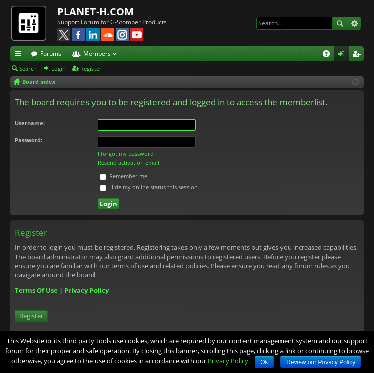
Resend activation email (128, 162)
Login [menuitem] (343, 55)
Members (97, 53)
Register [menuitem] (358, 55)
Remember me (123, 176)
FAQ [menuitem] (329, 55)
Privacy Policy (86, 290)
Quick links (19, 55)
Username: (30, 123)
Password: (28, 140)
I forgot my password (126, 153)
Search (339, 23)
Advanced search (354, 23)
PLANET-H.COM (95, 11)
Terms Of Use (36, 290)
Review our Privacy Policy (320, 362)
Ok (264, 362)
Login (58, 68)
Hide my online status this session (149, 187)
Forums (50, 53)
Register (91, 68)
